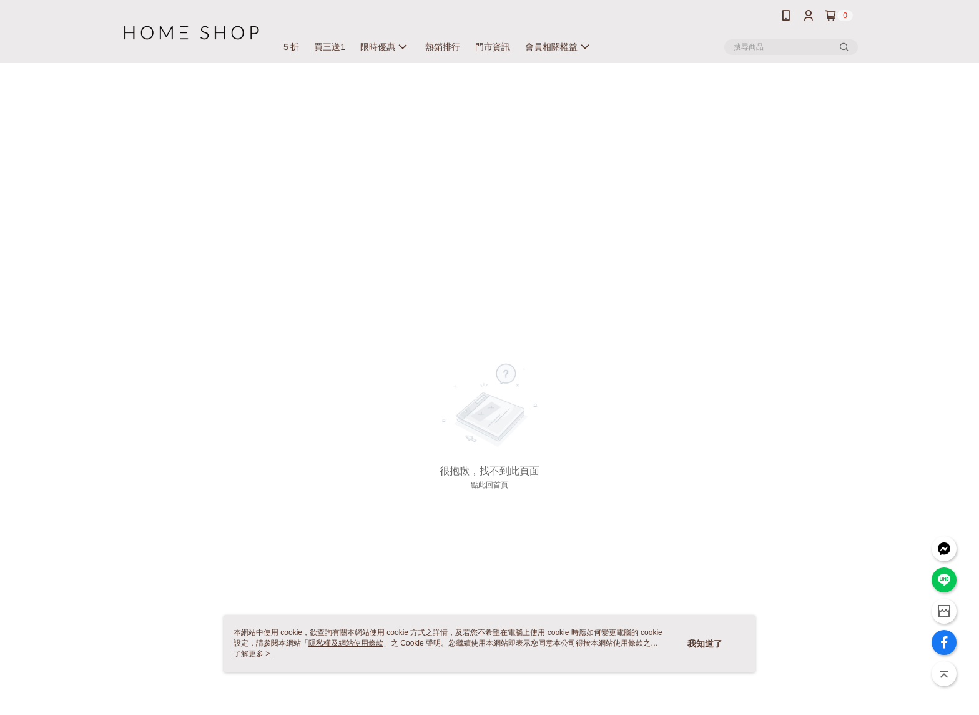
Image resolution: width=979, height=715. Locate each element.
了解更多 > (252, 653)
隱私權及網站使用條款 (345, 643)
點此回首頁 (489, 485)
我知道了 (704, 644)
